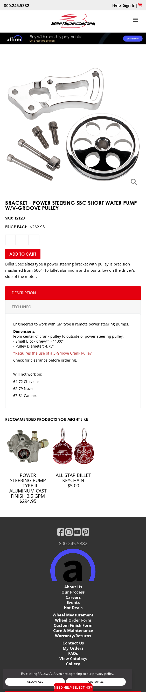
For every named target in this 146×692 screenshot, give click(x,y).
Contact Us (73, 643)
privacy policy (102, 673)
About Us (73, 586)
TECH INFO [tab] (21, 306)
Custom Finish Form (73, 625)
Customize (95, 682)
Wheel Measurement (73, 614)
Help (116, 5)
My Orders (73, 648)
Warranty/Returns (73, 635)
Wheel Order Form (73, 620)
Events (73, 602)
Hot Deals (73, 607)
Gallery (73, 663)
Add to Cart (22, 254)
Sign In (129, 5)
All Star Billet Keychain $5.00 (73, 480)
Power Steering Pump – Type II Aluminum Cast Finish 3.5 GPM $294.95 (28, 488)
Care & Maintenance (73, 630)
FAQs (73, 653)
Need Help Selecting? (73, 687)
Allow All (35, 682)
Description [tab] (24, 292)
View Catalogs (73, 658)
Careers (73, 597)
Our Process (73, 592)
